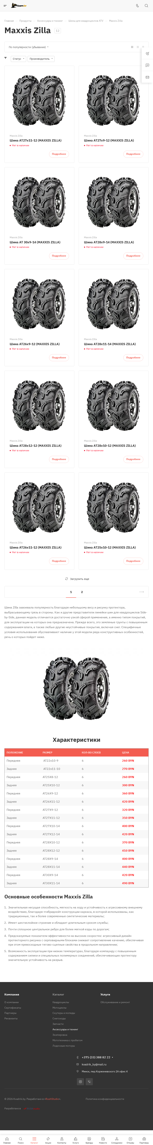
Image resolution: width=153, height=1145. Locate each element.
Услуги (105, 994)
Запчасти (58, 1024)
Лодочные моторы (64, 1045)
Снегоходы (59, 1018)
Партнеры (10, 1013)
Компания (11, 994)
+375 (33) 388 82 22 (96, 1057)
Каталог (58, 994)
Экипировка (60, 1034)
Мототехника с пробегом (68, 1040)
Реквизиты (11, 1018)
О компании (11, 1002)
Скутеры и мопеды (64, 1013)
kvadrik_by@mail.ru (94, 1064)
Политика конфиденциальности (105, 1099)
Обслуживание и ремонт (115, 1002)
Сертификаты (12, 1007)
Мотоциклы (59, 1007)
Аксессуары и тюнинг (65, 1029)
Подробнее (59, 154)
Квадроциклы (61, 1002)
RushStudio (52, 1099)
